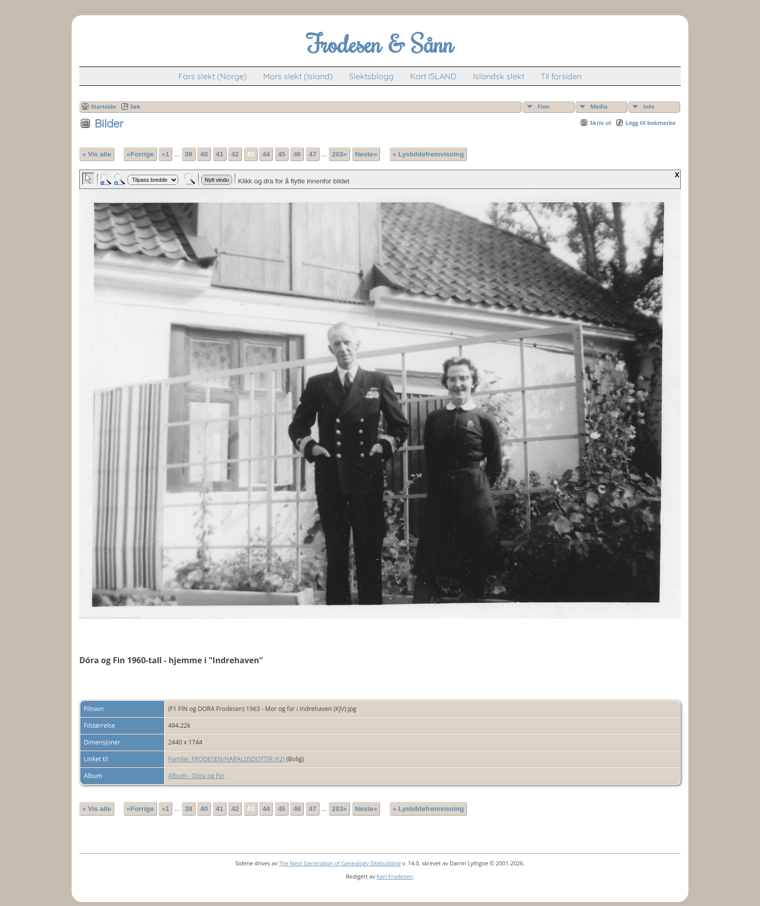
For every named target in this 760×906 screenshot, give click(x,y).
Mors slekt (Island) (298, 76)
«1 (165, 154)
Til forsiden (561, 76)
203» (339, 154)
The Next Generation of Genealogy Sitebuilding (340, 863)
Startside (103, 106)
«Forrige (139, 154)
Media (599, 106)
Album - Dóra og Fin (196, 775)
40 (204, 154)
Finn (543, 106)
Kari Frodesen (394, 876)
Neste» (366, 154)
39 (189, 154)
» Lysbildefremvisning (428, 154)
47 (312, 154)
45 (282, 154)
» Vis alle (96, 154)
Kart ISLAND (433, 76)
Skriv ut (600, 122)
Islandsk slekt (498, 76)
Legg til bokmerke (650, 122)
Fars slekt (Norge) (212, 76)
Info (648, 106)
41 (220, 154)
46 (297, 154)
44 (266, 154)
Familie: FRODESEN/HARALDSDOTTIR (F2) (226, 759)
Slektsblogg (371, 76)
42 (235, 154)
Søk (136, 106)
